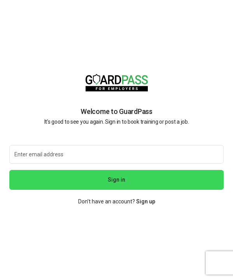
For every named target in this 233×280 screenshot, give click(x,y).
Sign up (145, 201)
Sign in (116, 180)
